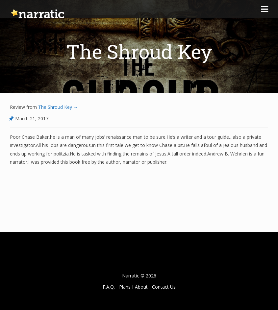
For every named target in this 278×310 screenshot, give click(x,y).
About (141, 287)
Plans (125, 287)
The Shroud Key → (57, 107)
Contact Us (164, 287)
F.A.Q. (109, 287)
